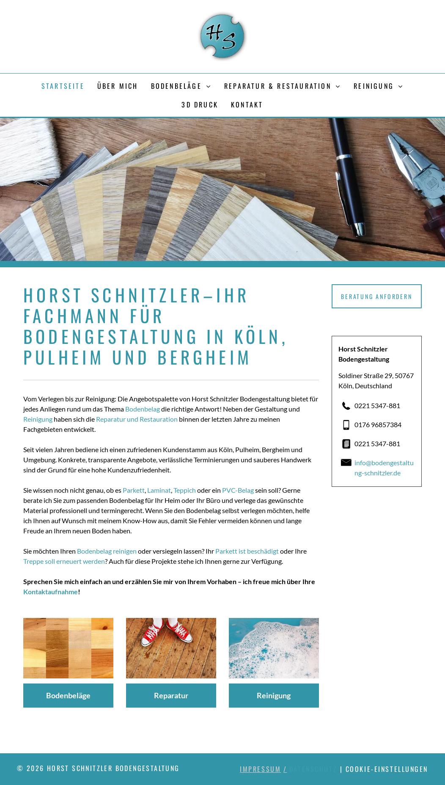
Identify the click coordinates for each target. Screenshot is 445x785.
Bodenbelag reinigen (107, 551)
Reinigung (37, 419)
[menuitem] (63, 86)
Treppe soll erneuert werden (64, 561)
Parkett (134, 490)
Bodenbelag (142, 409)
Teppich (184, 490)
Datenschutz (313, 769)
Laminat (159, 490)
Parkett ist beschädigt (247, 551)
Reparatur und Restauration (137, 419)
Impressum (260, 769)
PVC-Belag (238, 490)
